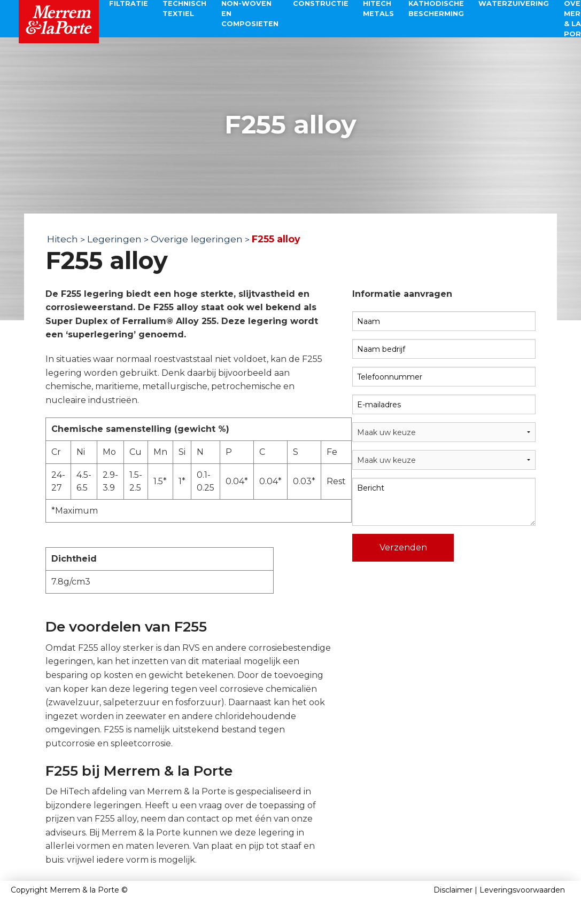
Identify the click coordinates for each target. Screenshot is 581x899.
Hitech (62, 239)
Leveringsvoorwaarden (522, 890)
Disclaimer (452, 890)
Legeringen (114, 239)
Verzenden (403, 547)
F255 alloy (276, 239)
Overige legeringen (197, 239)
